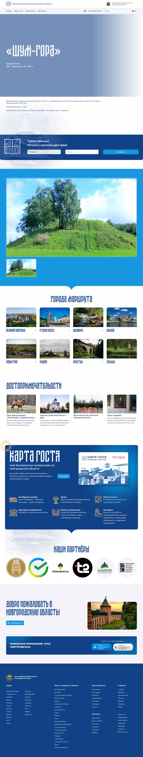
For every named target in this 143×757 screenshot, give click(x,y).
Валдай (8, 700)
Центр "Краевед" (114, 415)
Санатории (95, 704)
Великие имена (123, 732)
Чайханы (94, 732)
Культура (58, 707)
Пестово (9, 717)
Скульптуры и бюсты (61, 742)
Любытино (9, 703)
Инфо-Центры (122, 720)
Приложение (30, 11)
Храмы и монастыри (61, 747)
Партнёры (121, 692)
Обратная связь (123, 695)
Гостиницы (95, 701)
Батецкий (28, 700)
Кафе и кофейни (97, 721)
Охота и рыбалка (60, 727)
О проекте (121, 689)
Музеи (57, 713)
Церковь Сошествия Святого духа (53, 416)
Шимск (8, 723)
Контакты (121, 698)
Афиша (120, 707)
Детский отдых (59, 698)
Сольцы (8, 711)
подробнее (63, 476)
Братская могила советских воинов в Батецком (86, 416)
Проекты (120, 701)
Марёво (27, 711)
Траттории (95, 730)
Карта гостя (18, 11)
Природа (57, 736)
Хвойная (27, 697)
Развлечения (59, 739)
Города (9, 11)
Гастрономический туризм (63, 695)
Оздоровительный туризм (63, 724)
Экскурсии (42, 11)
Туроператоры (122, 717)
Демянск (9, 714)
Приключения (59, 733)
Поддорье (28, 703)
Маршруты (121, 704)
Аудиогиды (121, 723)
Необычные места (60, 721)
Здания (57, 701)
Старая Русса (10, 694)
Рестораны (95, 724)
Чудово (8, 706)
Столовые (95, 727)
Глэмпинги (95, 695)
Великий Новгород (12, 691)
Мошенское (28, 714)
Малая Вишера (29, 694)
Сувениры (121, 729)
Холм (7, 720)
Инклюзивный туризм (61, 704)
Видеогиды (121, 726)
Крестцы (9, 709)
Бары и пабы (96, 718)
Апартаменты (96, 689)
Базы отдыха (96, 692)
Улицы (56, 745)
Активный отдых (60, 689)
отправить (120, 152)
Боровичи (9, 697)
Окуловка (28, 706)
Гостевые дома (97, 698)
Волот (27, 709)
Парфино (28, 691)
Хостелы (94, 707)
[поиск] (116, 11)
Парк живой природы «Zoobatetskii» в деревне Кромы (21, 416)
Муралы (57, 716)
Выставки (58, 692)
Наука (57, 718)
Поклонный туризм (61, 730)
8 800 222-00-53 (94, 11)
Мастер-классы (60, 710)
